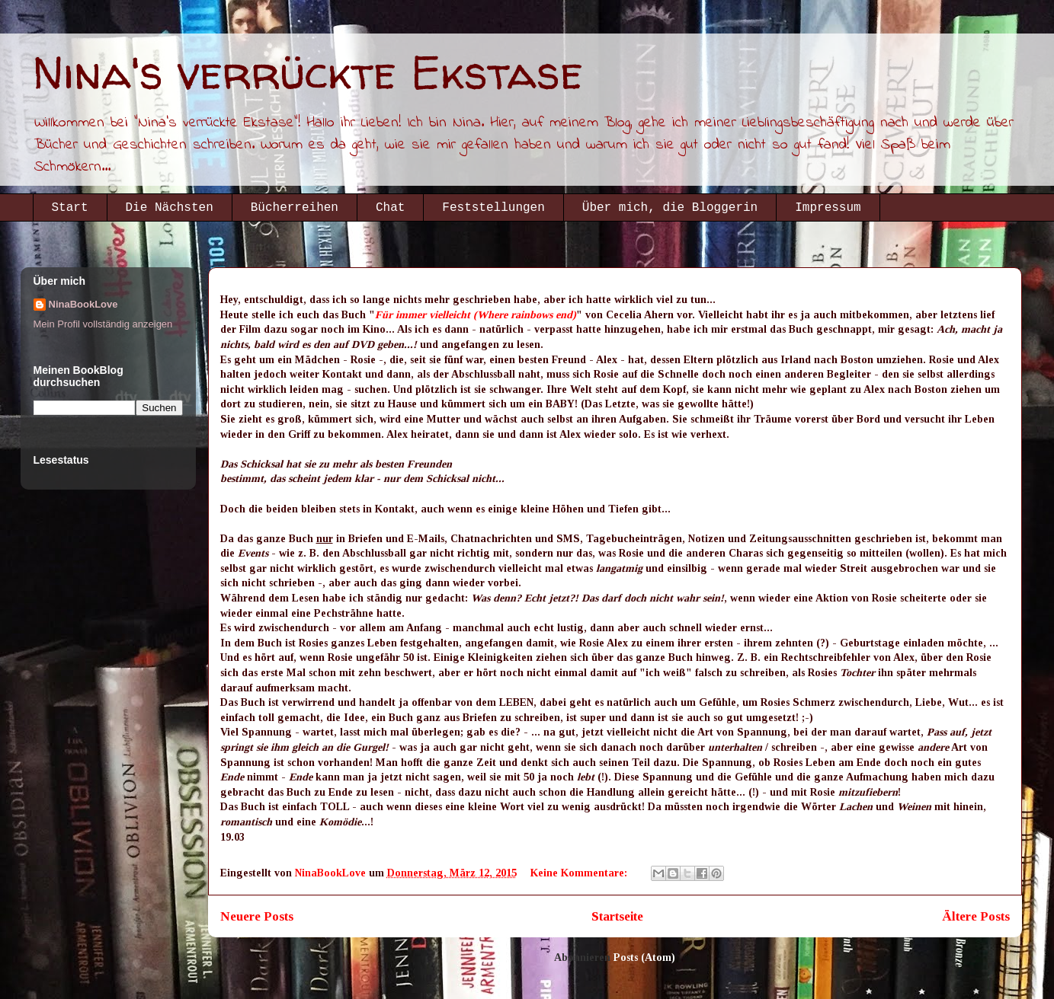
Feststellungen (493, 208)
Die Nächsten (169, 208)
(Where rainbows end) (524, 315)
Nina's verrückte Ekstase (308, 72)
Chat (390, 208)
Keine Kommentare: (580, 873)
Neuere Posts (256, 916)
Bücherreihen (294, 208)
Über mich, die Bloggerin (670, 208)
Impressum (827, 208)
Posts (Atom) (644, 957)
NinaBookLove (83, 304)
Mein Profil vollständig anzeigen (103, 324)
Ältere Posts (976, 916)
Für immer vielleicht (422, 315)
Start (70, 208)
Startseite (617, 916)
